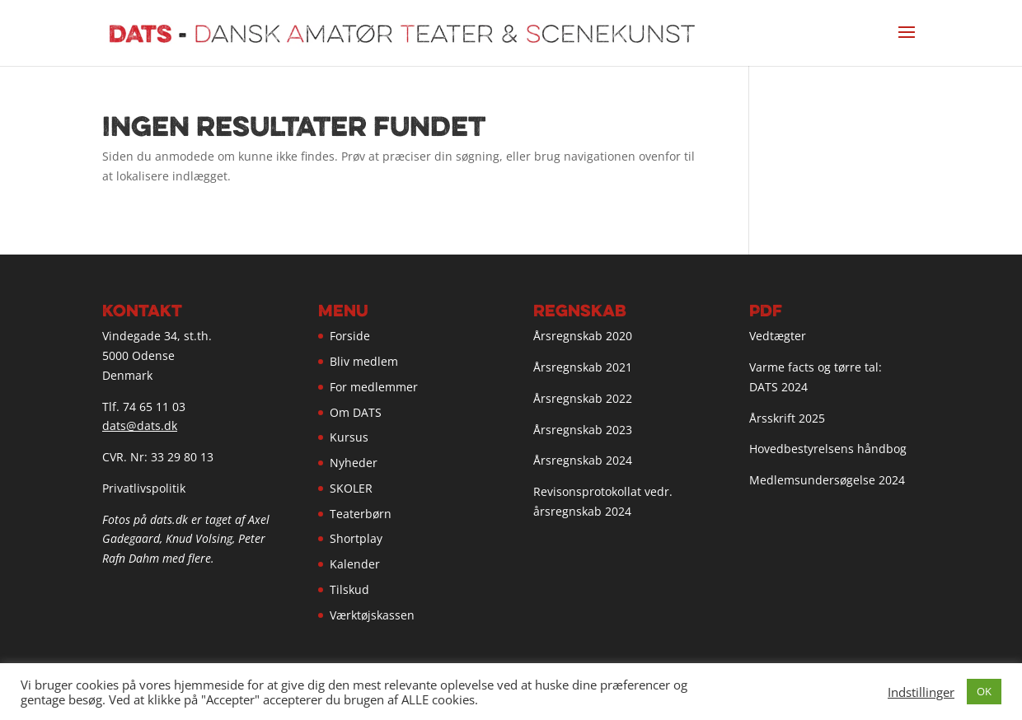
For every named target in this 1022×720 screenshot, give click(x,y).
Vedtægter (777, 336)
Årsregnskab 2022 (582, 398)
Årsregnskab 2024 (582, 460)
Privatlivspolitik (143, 488)
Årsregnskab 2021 (582, 367)
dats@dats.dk (139, 425)
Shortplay (356, 538)
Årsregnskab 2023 (582, 429)
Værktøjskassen (372, 615)
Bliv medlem (364, 361)
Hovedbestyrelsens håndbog (828, 448)
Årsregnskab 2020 (582, 336)
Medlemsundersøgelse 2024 (827, 480)
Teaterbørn (360, 513)
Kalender (355, 564)
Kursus (349, 437)
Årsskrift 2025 (787, 418)
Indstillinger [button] (921, 692)
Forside (350, 336)
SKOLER (351, 488)
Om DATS (356, 412)
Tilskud (349, 589)
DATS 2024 (778, 387)
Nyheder (353, 462)
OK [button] (984, 691)
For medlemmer (374, 387)
